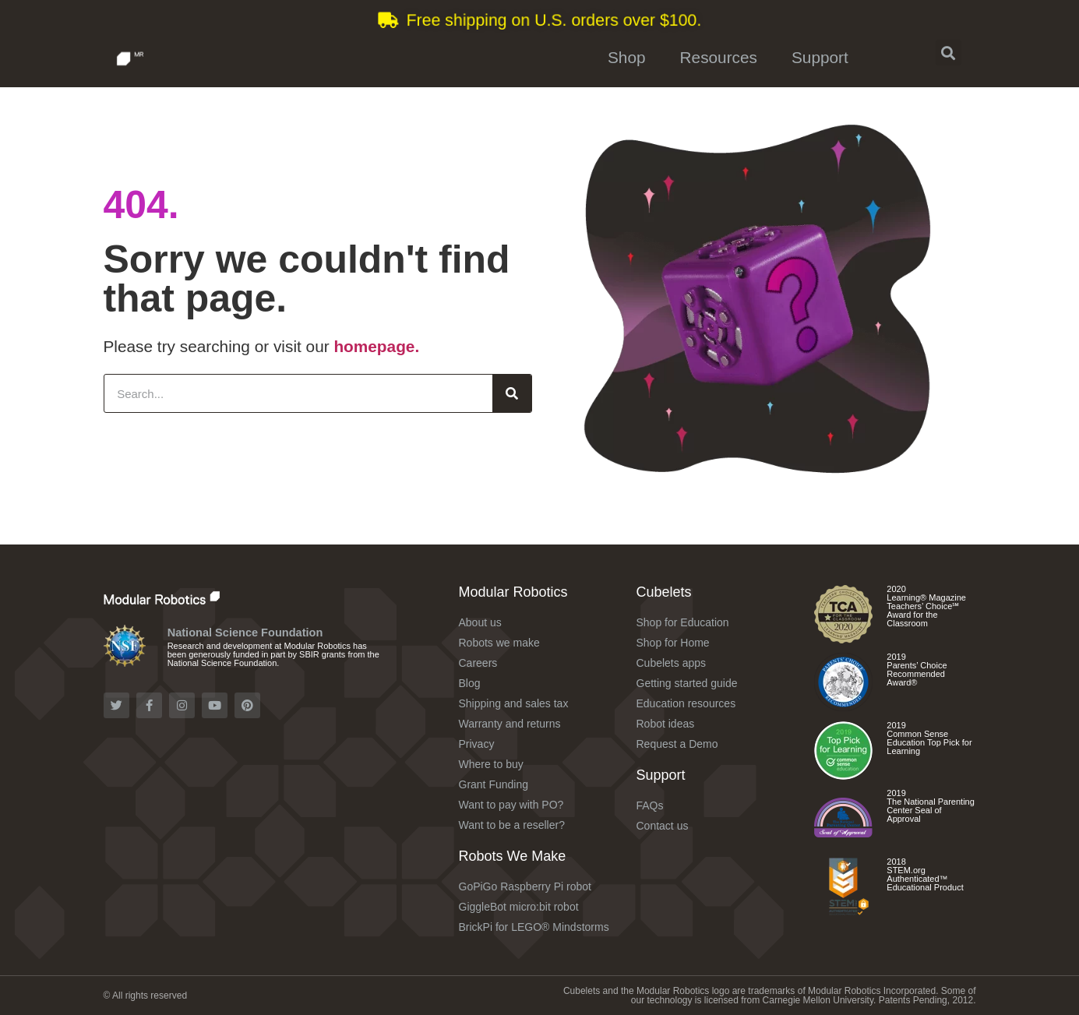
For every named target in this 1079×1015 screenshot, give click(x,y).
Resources (718, 57)
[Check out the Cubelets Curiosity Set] (843, 638)
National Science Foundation (245, 632)
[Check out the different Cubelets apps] (843, 774)
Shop (627, 57)
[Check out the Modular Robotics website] (195, 597)
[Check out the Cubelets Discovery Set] (843, 705)
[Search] (511, 393)
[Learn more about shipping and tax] (539, 20)
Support (820, 57)
